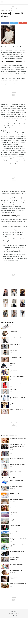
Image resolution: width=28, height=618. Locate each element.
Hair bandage (13, 506)
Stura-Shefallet (14, 532)
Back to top (14, 611)
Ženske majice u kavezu (16, 471)
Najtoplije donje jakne (15, 403)
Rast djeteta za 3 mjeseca (16, 486)
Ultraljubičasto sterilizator (16, 480)
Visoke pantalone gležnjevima (17, 551)
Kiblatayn (12, 519)
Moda (2, 10)
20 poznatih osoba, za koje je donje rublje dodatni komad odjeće (17, 446)
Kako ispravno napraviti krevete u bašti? (18, 539)
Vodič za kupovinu (8, 10)
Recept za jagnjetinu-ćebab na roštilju (18, 584)
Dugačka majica (14, 350)
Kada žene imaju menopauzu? (18, 499)
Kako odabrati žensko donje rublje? (17, 377)
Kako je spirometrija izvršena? (17, 458)
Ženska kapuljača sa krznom (17, 409)
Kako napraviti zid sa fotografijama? (15, 558)
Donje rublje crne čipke (16, 357)
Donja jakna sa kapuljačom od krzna (17, 383)
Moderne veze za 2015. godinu (17, 464)
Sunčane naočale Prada (16, 525)
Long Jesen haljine (14, 452)
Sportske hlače (13, 389)
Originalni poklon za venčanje (17, 545)
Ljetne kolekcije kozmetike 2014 (18, 438)
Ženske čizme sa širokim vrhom (18, 338)
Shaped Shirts (13, 331)
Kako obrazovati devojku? (16, 564)
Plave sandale (13, 370)
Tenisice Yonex (14, 325)
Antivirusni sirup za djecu (16, 570)
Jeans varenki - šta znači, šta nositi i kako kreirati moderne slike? (17, 397)
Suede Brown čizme (15, 344)
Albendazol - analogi (15, 493)
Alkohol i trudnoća (14, 577)
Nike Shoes (12, 363)
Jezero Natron (13, 512)
